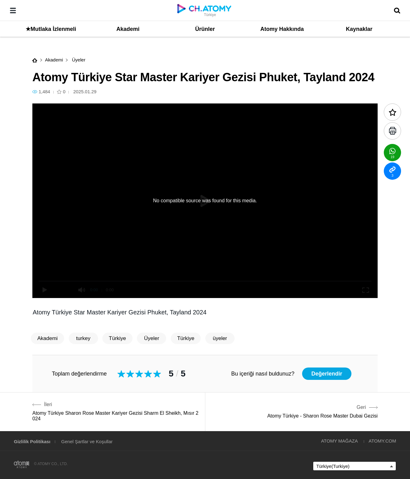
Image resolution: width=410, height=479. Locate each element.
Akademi (54, 59)
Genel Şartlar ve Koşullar (87, 441)
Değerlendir (326, 374)
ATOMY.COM (382, 440)
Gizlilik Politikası (32, 441)
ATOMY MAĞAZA (339, 440)
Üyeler (78, 59)
